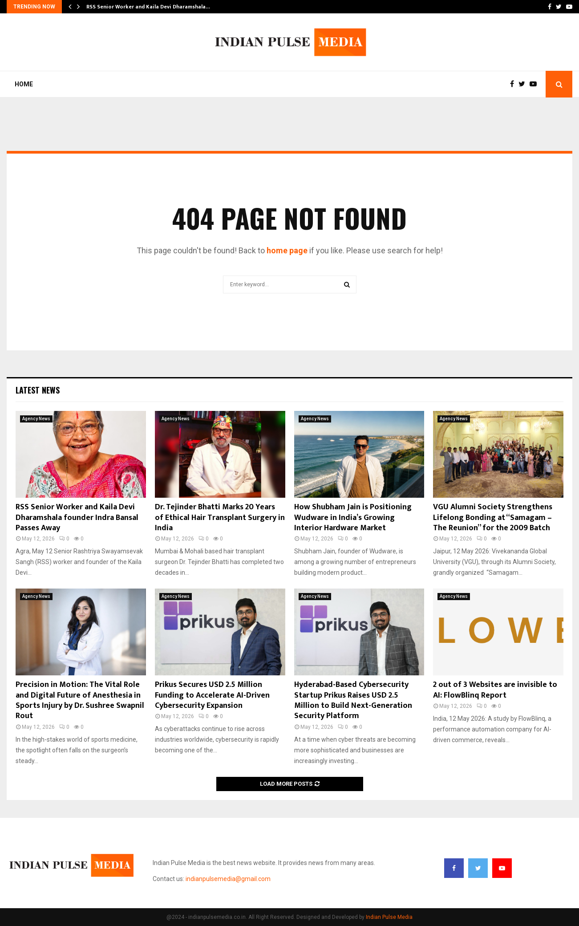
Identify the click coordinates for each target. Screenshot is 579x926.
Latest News (38, 390)
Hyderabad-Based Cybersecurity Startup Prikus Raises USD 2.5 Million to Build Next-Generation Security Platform (353, 700)
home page (287, 250)
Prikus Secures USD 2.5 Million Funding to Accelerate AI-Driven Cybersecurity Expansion (212, 695)
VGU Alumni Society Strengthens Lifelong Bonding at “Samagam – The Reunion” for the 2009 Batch (492, 517)
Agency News (36, 418)
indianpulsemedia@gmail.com (228, 878)
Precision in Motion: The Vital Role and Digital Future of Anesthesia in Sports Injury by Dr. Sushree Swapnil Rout (80, 700)
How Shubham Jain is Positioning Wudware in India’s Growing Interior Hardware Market (353, 517)
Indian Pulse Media (389, 917)
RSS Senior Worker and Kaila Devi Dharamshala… (148, 6)
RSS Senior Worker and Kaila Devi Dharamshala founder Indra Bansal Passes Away (77, 517)
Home (24, 84)
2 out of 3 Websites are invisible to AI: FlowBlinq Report (495, 690)
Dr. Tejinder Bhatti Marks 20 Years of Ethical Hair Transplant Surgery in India (220, 517)
